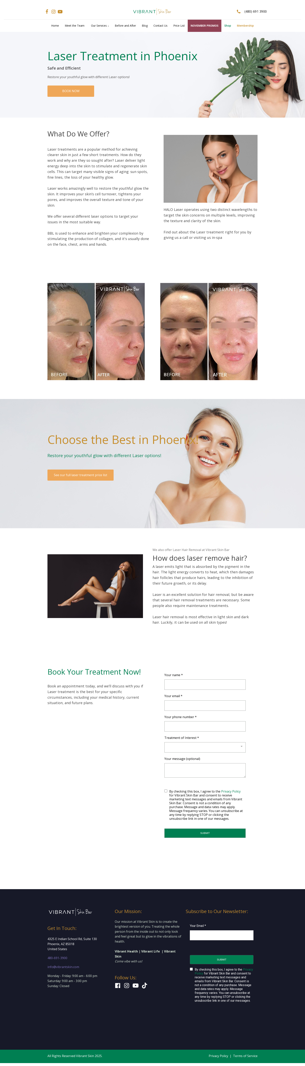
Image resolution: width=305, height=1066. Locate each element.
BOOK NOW (71, 91)
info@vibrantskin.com (63, 967)
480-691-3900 (57, 958)
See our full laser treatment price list (80, 475)
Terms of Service (245, 1056)
